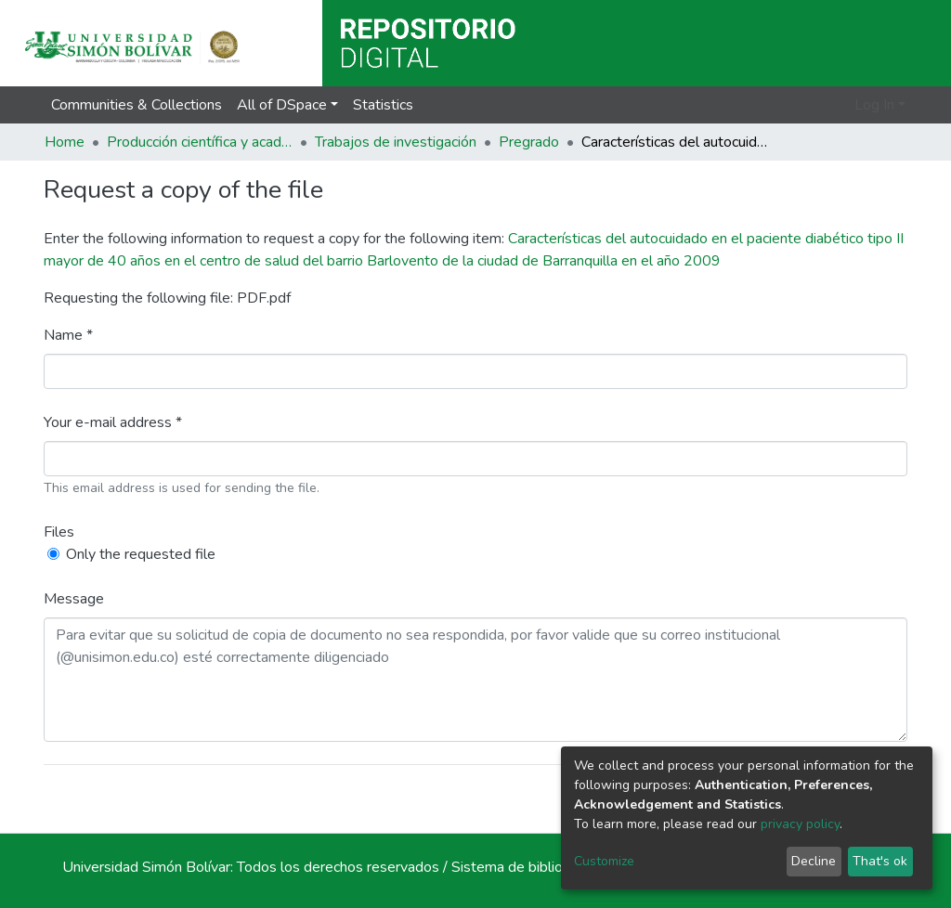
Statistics (383, 105)
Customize (604, 861)
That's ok (880, 861)
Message (74, 599)
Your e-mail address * (113, 422)
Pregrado (529, 142)
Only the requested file (140, 554)
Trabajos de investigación (395, 142)
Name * (68, 335)
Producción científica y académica (200, 142)
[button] (837, 105)
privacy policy (800, 824)
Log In (874, 105)
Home (65, 142)
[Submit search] (810, 105)
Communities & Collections (136, 105)
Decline (813, 861)
